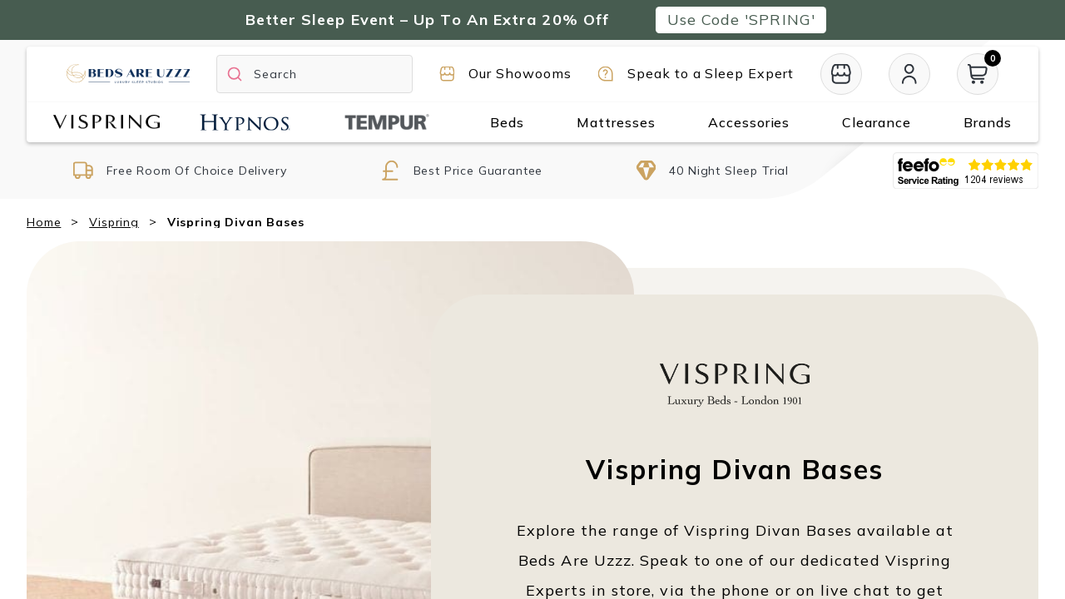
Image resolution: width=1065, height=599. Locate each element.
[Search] (314, 74)
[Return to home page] (128, 73)
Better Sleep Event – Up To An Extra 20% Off (427, 19)
